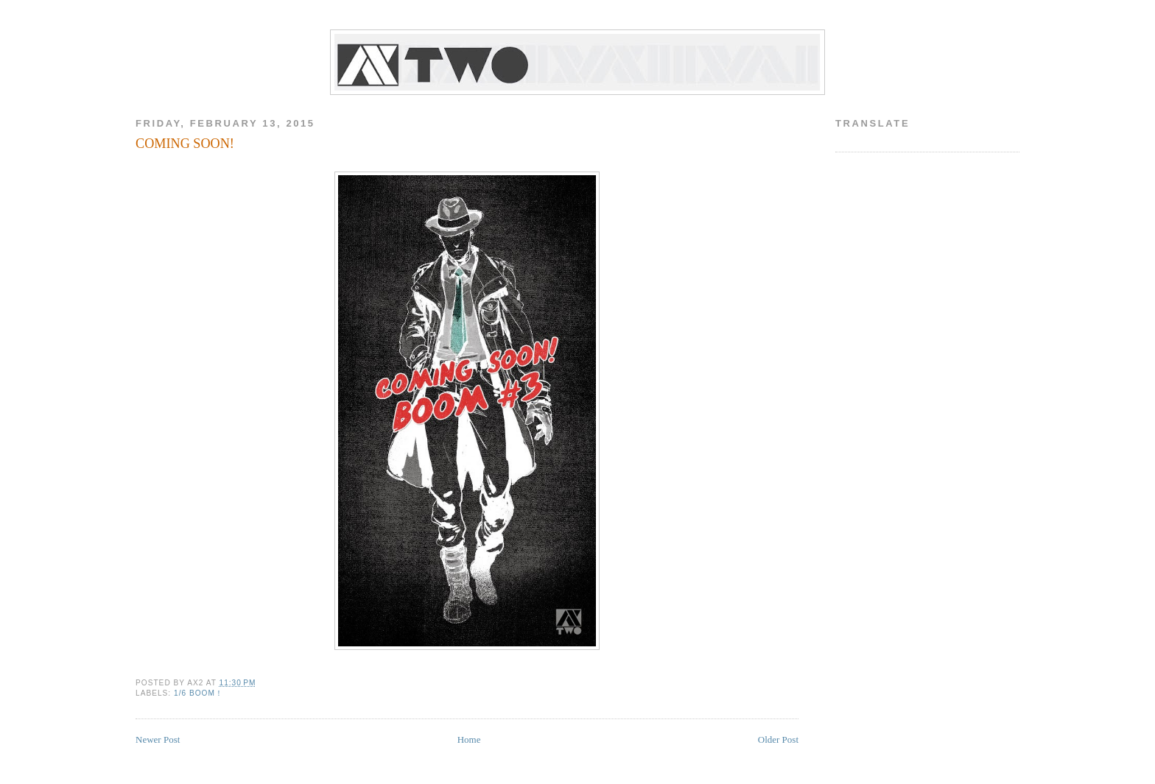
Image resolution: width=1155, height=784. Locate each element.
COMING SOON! (185, 143)
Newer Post (158, 739)
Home (469, 739)
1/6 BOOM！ (198, 693)
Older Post (778, 739)
